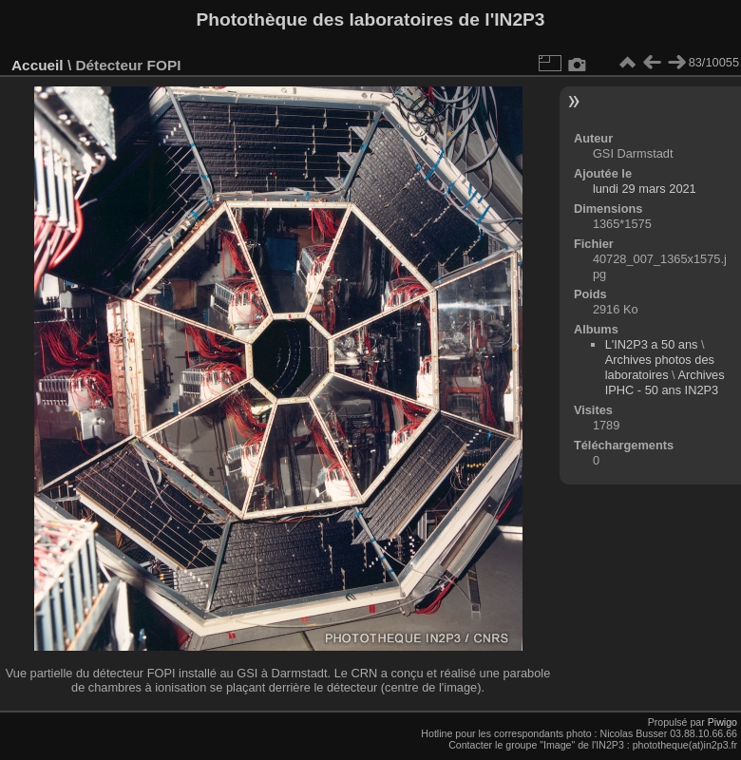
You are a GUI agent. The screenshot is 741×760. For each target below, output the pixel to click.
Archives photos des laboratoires (659, 367)
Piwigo (722, 722)
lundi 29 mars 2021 (644, 188)
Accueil (37, 65)
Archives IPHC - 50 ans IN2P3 (665, 382)
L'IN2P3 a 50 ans (651, 344)
